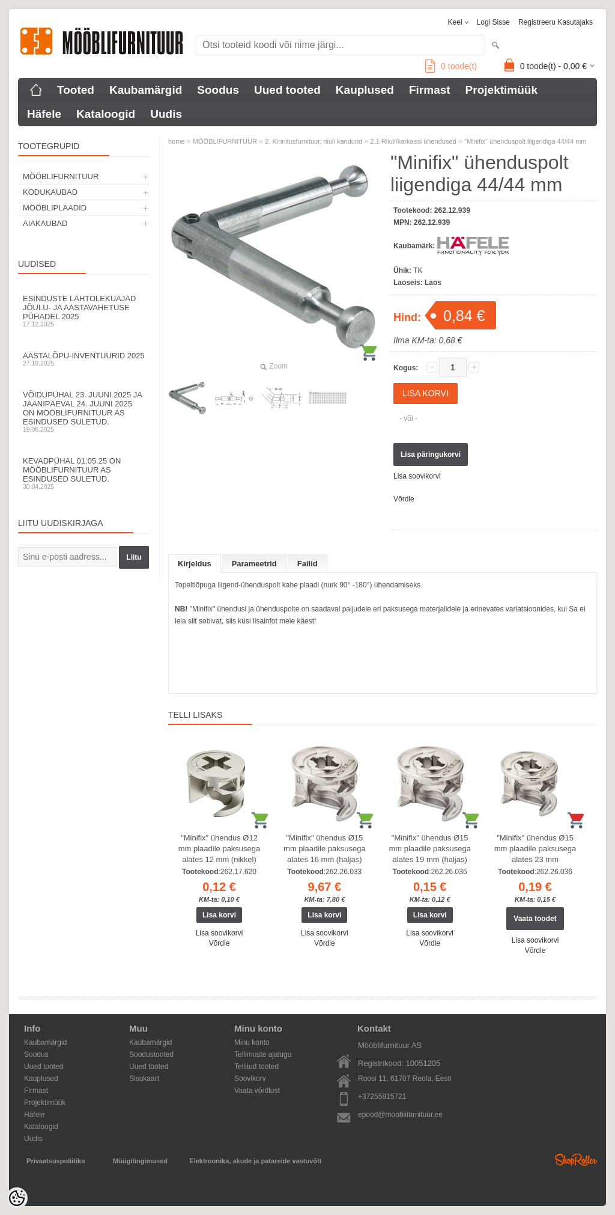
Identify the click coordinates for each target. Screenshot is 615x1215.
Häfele (44, 114)
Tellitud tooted (256, 1066)
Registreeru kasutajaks (555, 22)
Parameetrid (254, 563)
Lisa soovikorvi (417, 476)
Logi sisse (493, 22)
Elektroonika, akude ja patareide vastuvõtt (255, 1161)
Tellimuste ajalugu (262, 1054)
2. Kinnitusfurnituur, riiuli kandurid (313, 141)
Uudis (166, 114)
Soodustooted (151, 1054)
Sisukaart (144, 1078)
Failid (307, 563)
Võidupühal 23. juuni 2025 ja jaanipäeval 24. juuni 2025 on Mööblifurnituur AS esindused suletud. (84, 411)
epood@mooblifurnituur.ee (400, 1114)
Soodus (218, 90)
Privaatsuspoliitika (55, 1161)
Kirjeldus (194, 563)
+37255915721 (382, 1096)
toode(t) (451, 66)
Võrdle (403, 499)
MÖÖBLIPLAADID (54, 207)
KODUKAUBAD (50, 192)
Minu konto (252, 1042)
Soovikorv (250, 1078)
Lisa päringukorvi (431, 454)
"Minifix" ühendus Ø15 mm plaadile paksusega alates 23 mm (535, 848)
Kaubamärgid (145, 90)
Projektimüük (501, 90)
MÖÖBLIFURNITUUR (60, 176)
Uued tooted (287, 90)
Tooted (75, 90)
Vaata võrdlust (257, 1090)
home (176, 141)
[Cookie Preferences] (17, 1198)
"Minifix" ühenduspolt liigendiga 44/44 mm (525, 141)
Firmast (429, 90)
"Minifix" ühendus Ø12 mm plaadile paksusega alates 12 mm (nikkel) (219, 848)
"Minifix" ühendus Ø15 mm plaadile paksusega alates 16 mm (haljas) (324, 848)
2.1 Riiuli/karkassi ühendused (413, 141)
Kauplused (365, 90)
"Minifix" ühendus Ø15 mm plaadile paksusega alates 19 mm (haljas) (430, 848)
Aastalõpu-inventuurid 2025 (84, 359)
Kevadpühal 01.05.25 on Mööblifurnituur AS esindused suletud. (84, 473)
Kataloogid (105, 114)
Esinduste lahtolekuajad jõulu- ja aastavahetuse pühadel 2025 (84, 311)
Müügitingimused (140, 1161)
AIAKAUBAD (45, 223)
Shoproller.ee (576, 1160)
